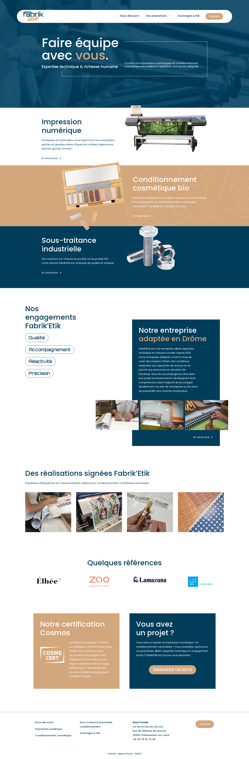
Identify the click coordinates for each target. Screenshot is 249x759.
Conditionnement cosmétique (53, 735)
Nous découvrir (129, 16)
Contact (214, 16)
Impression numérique (48, 729)
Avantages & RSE (189, 16)
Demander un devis (172, 669)
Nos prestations (160, 16)
